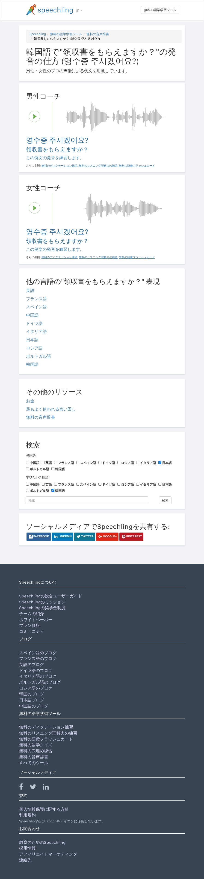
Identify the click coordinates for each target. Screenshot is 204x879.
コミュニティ (31, 631)
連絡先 (25, 860)
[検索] (87, 500)
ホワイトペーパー (35, 619)
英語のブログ (31, 664)
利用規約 (27, 815)
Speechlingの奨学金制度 (42, 607)
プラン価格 (29, 625)
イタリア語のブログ (37, 676)
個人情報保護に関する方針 (44, 809)
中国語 (32, 315)
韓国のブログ (31, 694)
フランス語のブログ (37, 658)
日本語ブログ (31, 699)
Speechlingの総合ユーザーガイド (50, 596)
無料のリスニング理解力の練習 (48, 733)
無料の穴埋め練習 (35, 750)
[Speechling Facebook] (24, 787)
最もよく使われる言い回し (51, 409)
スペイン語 (36, 306)
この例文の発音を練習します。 (55, 157)
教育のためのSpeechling (42, 842)
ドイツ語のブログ (35, 670)
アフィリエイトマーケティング (48, 854)
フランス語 (36, 298)
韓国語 (32, 364)
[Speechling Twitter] (36, 787)
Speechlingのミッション (42, 601)
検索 (165, 500)
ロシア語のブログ (35, 688)
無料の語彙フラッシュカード (46, 739)
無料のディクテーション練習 (46, 727)
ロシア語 (34, 348)
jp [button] (79, 10)
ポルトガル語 (38, 356)
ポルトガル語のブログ (40, 682)
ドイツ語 (34, 323)
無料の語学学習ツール (160, 10)
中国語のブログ (33, 705)
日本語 (32, 339)
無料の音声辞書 (97, 34)
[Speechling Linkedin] (49, 787)
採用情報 (27, 848)
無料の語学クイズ (35, 744)
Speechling (38, 34)
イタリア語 (36, 331)
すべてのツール (33, 762)
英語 (30, 290)
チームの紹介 (31, 613)
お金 (30, 400)
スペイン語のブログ (37, 652)
